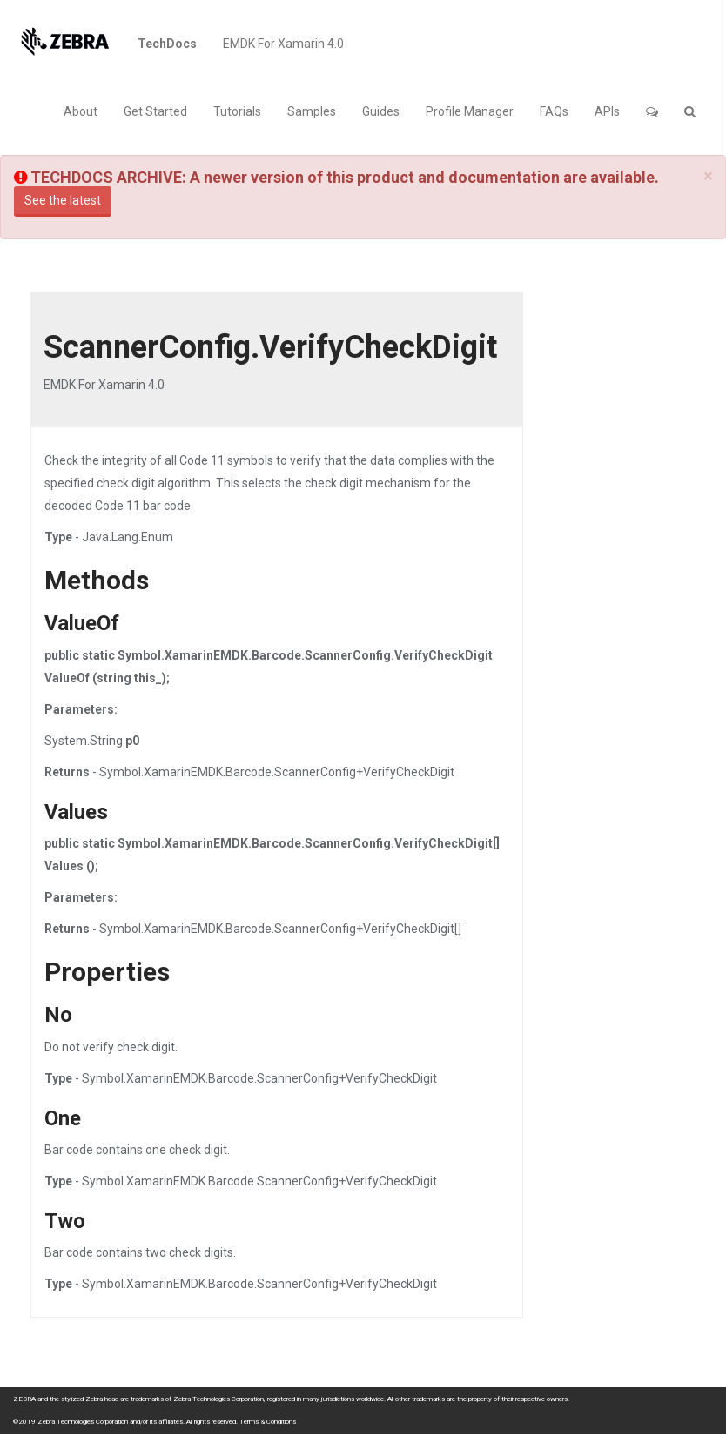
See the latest (62, 200)
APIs (607, 111)
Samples (311, 111)
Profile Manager (470, 111)
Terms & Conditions (267, 1422)
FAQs (554, 111)
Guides (381, 111)
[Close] (708, 176)
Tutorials (237, 111)
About (80, 111)
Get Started (155, 111)
